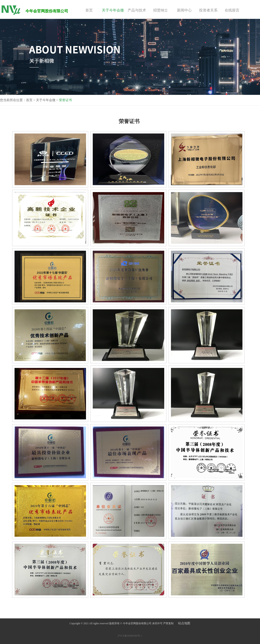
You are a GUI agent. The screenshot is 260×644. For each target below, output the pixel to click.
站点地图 (184, 623)
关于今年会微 (113, 10)
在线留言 (232, 10)
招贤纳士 (160, 10)
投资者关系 (208, 10)
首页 (89, 10)
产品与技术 (137, 10)
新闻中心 (184, 10)
